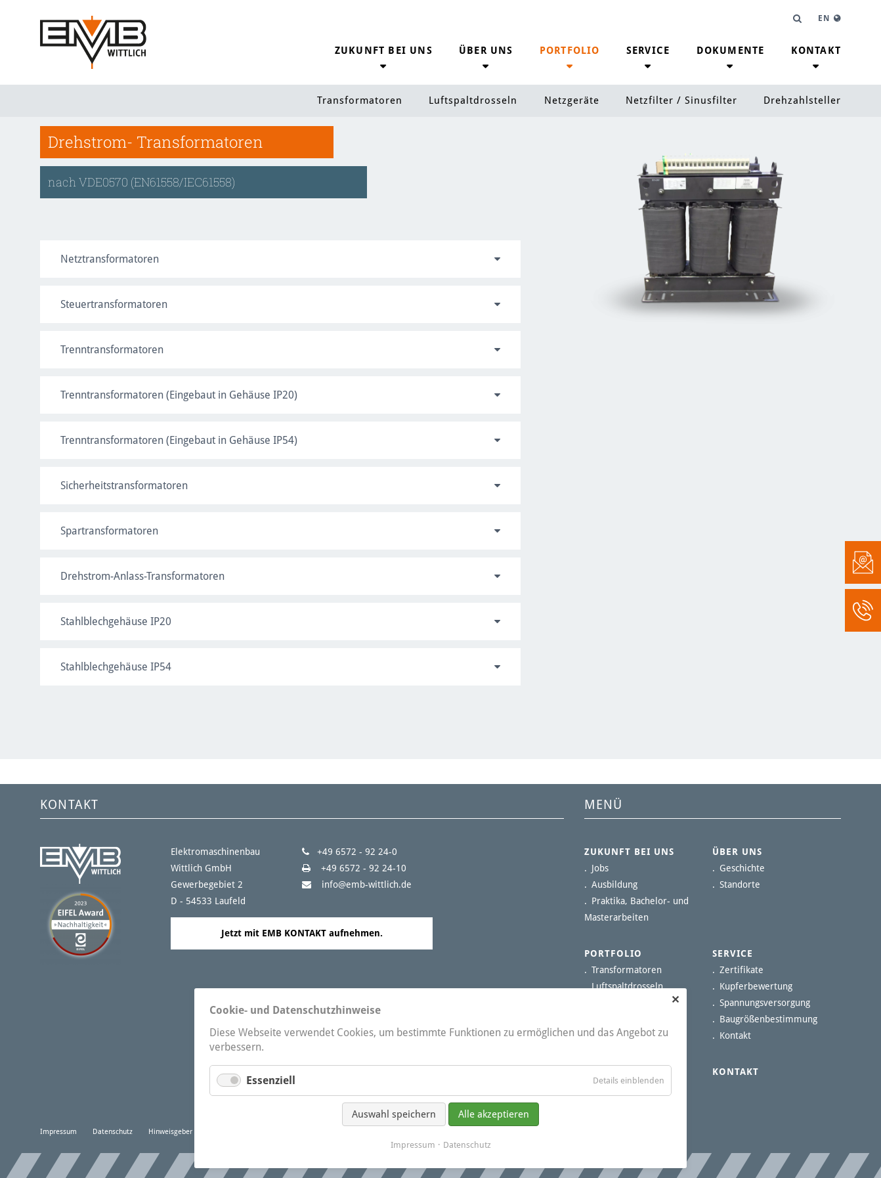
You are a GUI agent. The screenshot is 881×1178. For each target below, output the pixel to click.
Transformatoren (359, 100)
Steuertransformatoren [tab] (113, 304)
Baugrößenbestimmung (768, 1019)
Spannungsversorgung (765, 1002)
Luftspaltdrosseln (473, 100)
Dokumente (731, 50)
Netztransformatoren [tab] (109, 259)
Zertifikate (741, 970)
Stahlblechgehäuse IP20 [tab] (115, 621)
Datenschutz (113, 1131)
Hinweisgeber (170, 1131)
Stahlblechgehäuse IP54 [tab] (115, 667)
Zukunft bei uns (384, 50)
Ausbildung (614, 884)
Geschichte (742, 868)
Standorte (740, 884)
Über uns (486, 50)
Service (648, 50)
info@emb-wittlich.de (365, 884)
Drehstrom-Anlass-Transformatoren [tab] (142, 576)
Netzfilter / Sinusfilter (681, 100)
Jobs (600, 868)
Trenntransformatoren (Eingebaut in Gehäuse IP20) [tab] (178, 395)
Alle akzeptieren (493, 1114)
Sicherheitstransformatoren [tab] (124, 485)
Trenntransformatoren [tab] (111, 349)
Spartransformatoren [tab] (109, 531)
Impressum (58, 1131)
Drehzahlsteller (802, 100)
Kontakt (816, 50)
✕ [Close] (675, 999)
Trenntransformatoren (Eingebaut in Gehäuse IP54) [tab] (178, 440)
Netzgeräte (571, 100)
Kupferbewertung (756, 986)
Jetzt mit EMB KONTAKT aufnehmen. (302, 933)
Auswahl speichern (394, 1114)
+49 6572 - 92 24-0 (357, 851)
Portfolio (570, 50)
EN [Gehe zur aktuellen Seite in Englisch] (824, 18)
